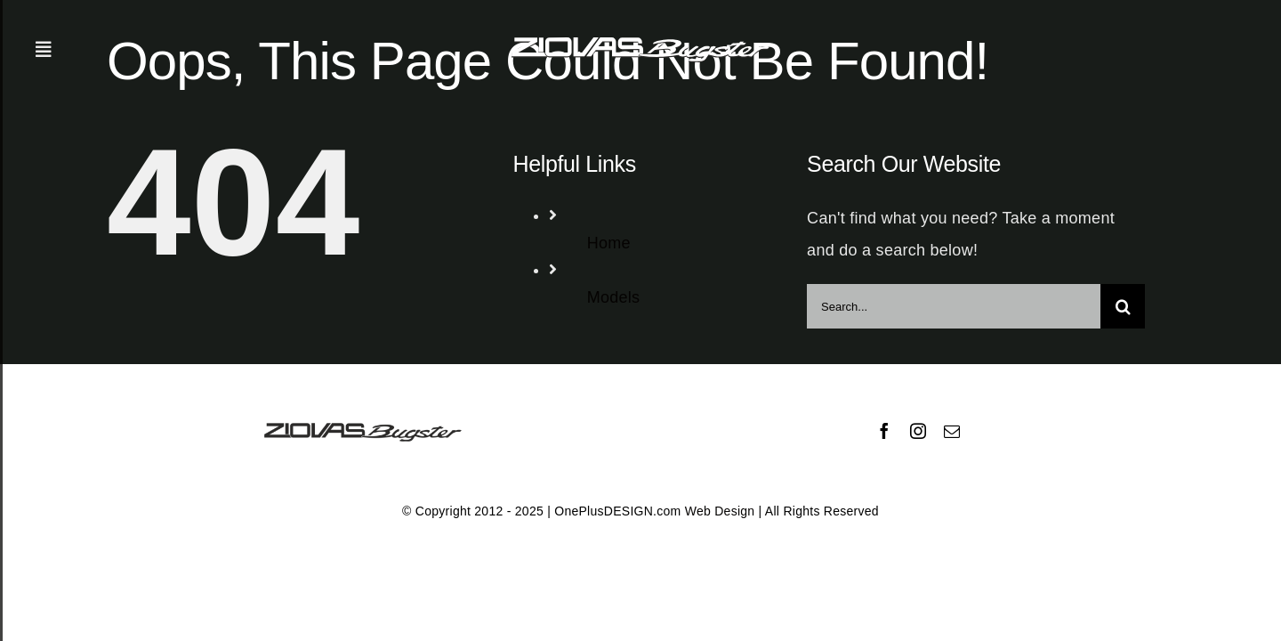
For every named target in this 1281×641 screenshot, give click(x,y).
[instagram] (918, 431)
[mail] (952, 431)
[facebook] (884, 431)
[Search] (1122, 306)
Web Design (720, 511)
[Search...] (953, 306)
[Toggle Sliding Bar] (43, 50)
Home (609, 243)
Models (613, 297)
